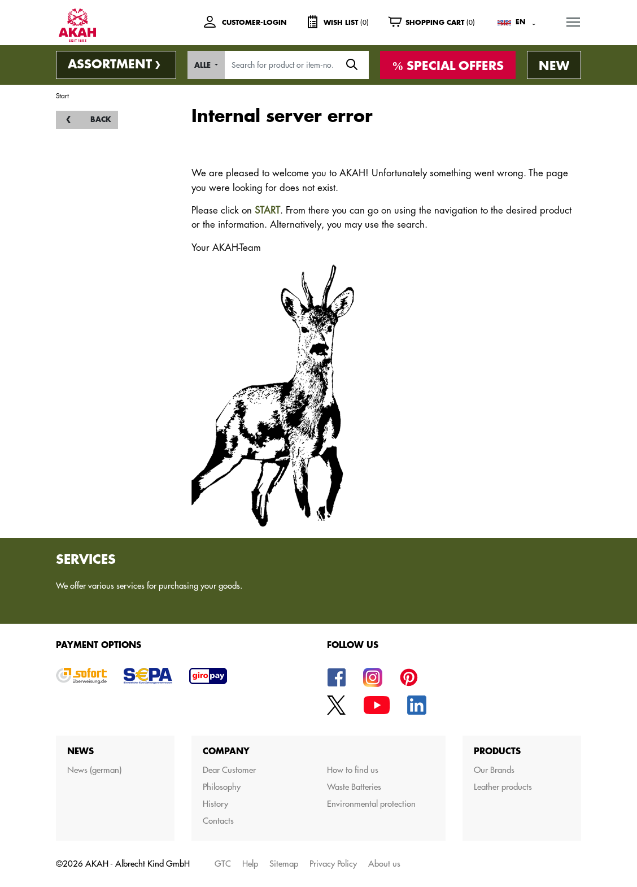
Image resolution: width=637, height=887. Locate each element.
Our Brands (494, 769)
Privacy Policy (333, 863)
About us (384, 863)
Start (62, 95)
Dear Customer (229, 769)
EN (521, 22)
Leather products (503, 786)
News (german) (94, 769)
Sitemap (283, 863)
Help (250, 863)
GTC (223, 863)
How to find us (352, 769)
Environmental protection (371, 803)
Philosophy (222, 786)
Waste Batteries (354, 786)
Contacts (218, 820)
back (100, 119)
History (215, 803)
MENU (573, 19)
